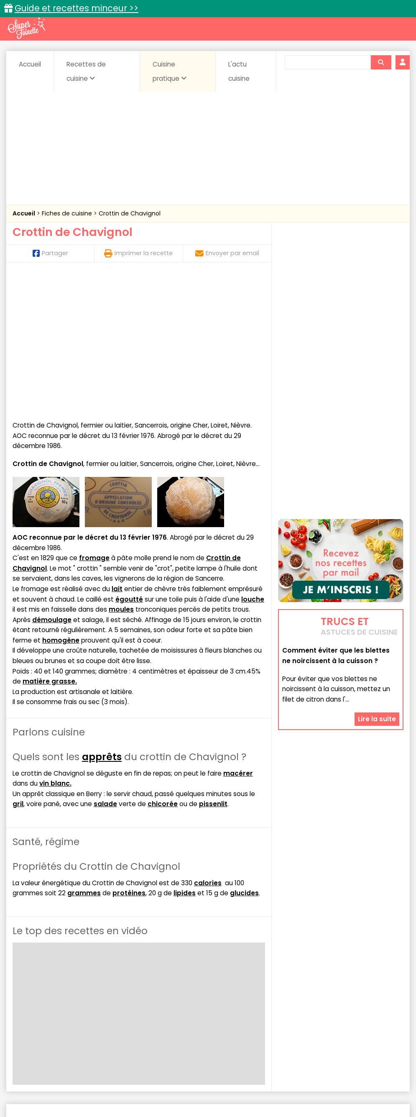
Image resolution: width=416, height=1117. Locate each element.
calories (208, 746)
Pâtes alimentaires (114, 1018)
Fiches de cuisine (68, 213)
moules (121, 473)
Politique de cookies (95, 1092)
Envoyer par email (227, 253)
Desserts (66, 1010)
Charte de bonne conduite (351, 1084)
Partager (50, 253)
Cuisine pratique (169, 71)
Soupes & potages (284, 1018)
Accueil (30, 64)
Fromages (282, 1010)
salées (201, 1018)
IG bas (318, 1010)
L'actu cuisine (239, 71)
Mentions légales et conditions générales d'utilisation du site (219, 1084)
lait (117, 452)
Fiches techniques (251, 984)
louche (252, 462)
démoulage (51, 483)
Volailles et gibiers (237, 1026)
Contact (113, 1084)
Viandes (371, 1018)
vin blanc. (55, 646)
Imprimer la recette (138, 253)
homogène (60, 503)
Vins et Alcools (178, 1026)
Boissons (164, 1002)
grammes (84, 756)
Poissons (166, 1018)
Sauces (235, 1018)
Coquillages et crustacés (348, 1002)
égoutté (129, 462)
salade (105, 667)
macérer (238, 636)
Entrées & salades (116, 1010)
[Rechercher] (380, 62)
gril (18, 667)
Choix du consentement (319, 1092)
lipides (185, 756)
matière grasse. (50, 545)
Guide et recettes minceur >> (76, 8)
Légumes (353, 1010)
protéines (128, 756)
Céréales (202, 1002)
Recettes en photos (171, 984)
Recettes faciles (94, 984)
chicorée (163, 667)
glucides (244, 756)
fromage (94, 421)
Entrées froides (234, 1010)
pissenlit (213, 667)
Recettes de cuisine (86, 71)
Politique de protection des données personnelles (205, 1092)
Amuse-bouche (81, 1002)
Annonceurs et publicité (56, 1084)
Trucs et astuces (325, 984)
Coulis (32, 1010)
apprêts (102, 620)
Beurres (127, 1002)
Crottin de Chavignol (130, 213)
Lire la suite (377, 711)
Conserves (286, 1002)
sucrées (335, 1018)
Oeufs (388, 1010)
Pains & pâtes (57, 1018)
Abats (38, 1002)
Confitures (243, 1002)
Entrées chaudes (177, 1010)
